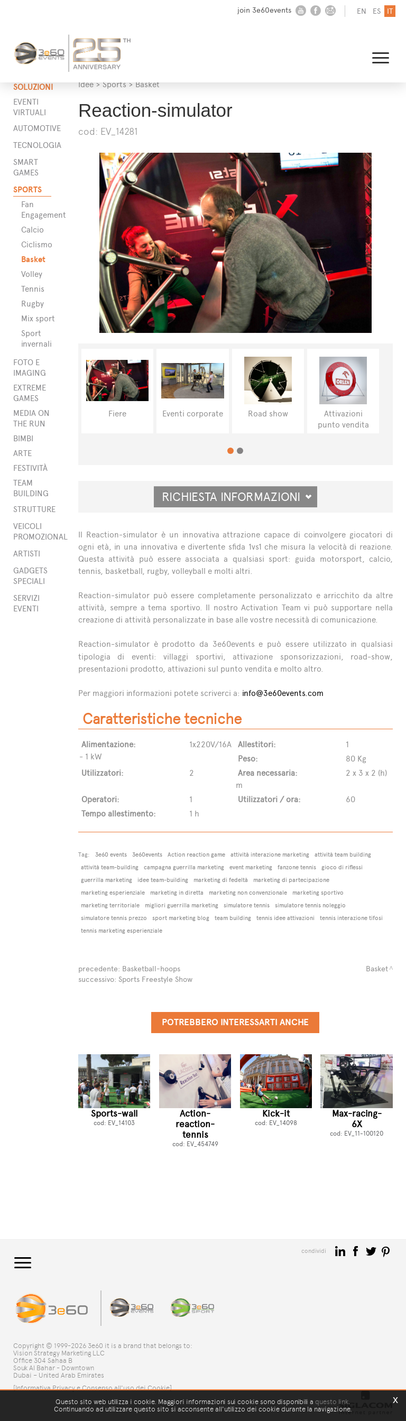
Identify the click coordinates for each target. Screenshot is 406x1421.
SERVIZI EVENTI (26, 603)
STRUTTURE (32, 509)
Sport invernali (36, 338)
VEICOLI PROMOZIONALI (32, 531)
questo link (331, 1402)
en (361, 11)
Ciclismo (36, 244)
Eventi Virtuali (29, 107)
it (390, 11)
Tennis (32, 289)
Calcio (32, 230)
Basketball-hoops (151, 968)
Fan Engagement (38, 209)
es (377, 11)
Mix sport (38, 318)
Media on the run (31, 418)
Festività (30, 468)
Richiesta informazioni (237, 496)
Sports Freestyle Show (155, 979)
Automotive (32, 128)
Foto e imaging (29, 367)
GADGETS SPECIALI (30, 575)
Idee (86, 84)
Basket (33, 259)
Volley (31, 274)
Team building (31, 488)
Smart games (26, 167)
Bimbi (23, 438)
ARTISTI (26, 554)
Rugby (32, 304)
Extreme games (29, 393)
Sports (27, 189)
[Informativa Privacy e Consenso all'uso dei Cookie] (92, 1388)
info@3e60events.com (283, 693)
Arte (22, 453)
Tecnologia (32, 145)
